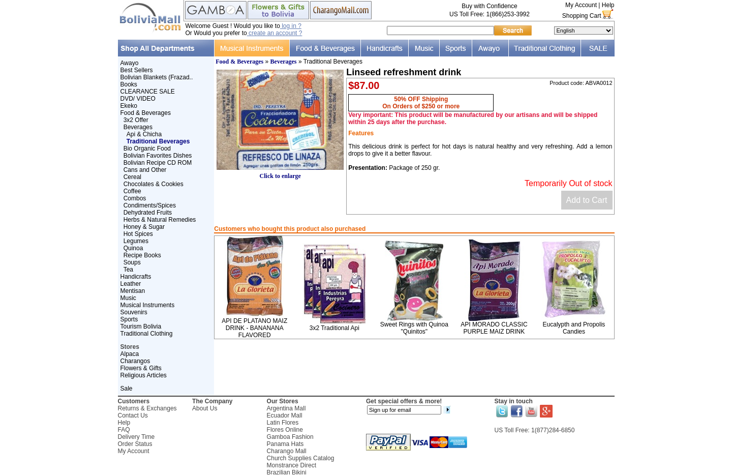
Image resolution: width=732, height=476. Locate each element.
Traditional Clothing (146, 333)
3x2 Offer (136, 120)
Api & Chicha (144, 134)
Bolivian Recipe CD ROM (158, 162)
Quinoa (133, 248)
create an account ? (274, 33)
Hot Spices (138, 233)
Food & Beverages (145, 112)
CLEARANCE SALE (147, 91)
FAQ (124, 429)
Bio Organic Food (147, 148)
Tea (128, 269)
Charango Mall (287, 451)
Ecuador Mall (284, 415)
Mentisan (132, 290)
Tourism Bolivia (141, 326)
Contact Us (133, 415)
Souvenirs (133, 312)
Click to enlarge (280, 173)
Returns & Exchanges (147, 408)
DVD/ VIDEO (138, 98)
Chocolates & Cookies (154, 184)
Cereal (132, 177)
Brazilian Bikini (287, 472)
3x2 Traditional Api (334, 328)
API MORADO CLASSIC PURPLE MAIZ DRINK (494, 328)
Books (128, 84)
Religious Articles (143, 375)
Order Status (135, 444)
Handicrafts (135, 276)
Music (128, 298)
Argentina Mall (286, 408)
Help (608, 5)
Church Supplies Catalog (300, 458)
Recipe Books (142, 255)
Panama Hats (285, 444)
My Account (581, 5)
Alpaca (129, 354)
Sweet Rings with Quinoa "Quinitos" (414, 328)
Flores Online (285, 429)
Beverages (138, 127)
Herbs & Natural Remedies (160, 219)
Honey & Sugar (144, 226)
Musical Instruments (147, 305)
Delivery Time (136, 436)
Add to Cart (586, 200)
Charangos (135, 361)
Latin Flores (283, 422)
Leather (130, 283)
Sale (126, 388)
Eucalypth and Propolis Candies (574, 328)
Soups (132, 262)
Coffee (132, 191)
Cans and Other (145, 169)
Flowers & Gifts (141, 368)
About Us (204, 408)
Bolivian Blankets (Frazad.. (156, 77)
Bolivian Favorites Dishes (158, 155)
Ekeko (128, 105)
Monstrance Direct (291, 465)
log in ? (290, 25)
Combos (135, 198)
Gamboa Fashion (290, 436)
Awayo (129, 63)
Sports (129, 319)
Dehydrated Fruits (148, 212)
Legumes (136, 241)
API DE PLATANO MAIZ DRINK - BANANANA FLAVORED (254, 328)
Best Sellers (136, 70)
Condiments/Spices (150, 205)
